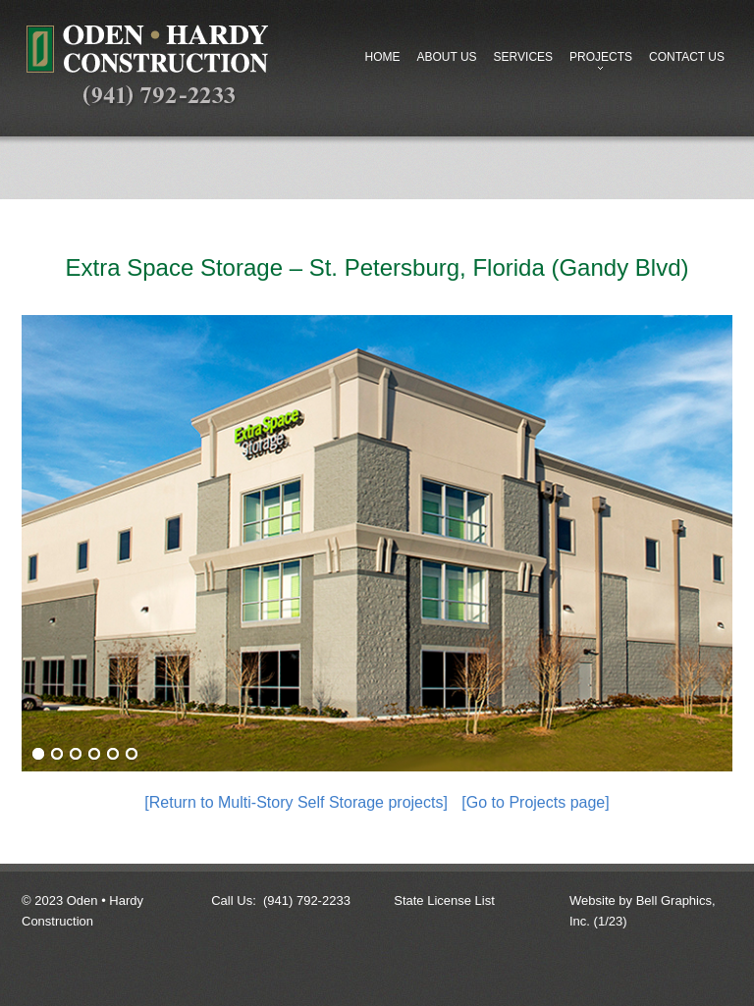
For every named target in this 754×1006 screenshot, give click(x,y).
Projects (597, 62)
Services (523, 57)
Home (382, 57)
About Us (446, 57)
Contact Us (687, 57)
